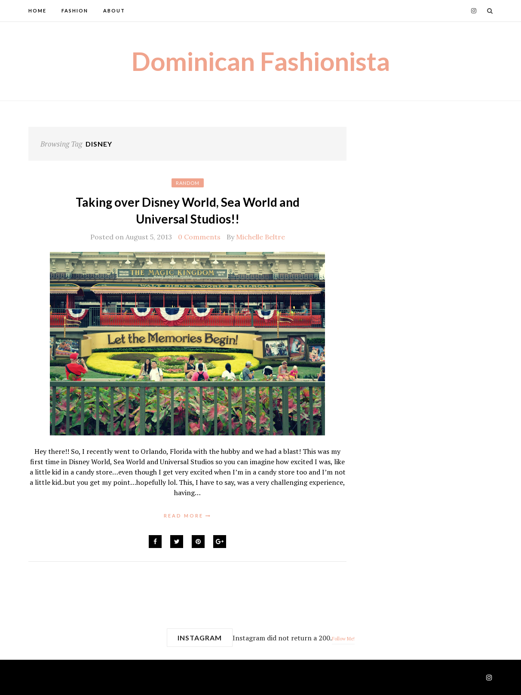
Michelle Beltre (260, 237)
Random (187, 183)
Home (37, 10)
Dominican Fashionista (261, 61)
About (114, 10)
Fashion (74, 10)
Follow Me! (343, 639)
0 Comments (199, 237)
